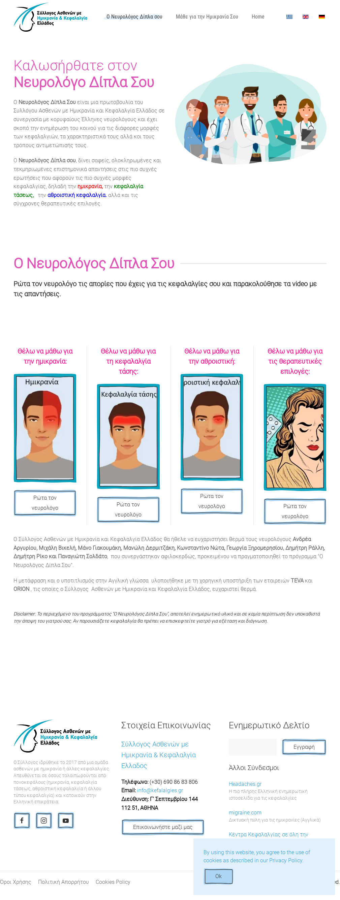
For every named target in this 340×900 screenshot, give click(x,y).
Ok (218, 876)
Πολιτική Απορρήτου (63, 882)
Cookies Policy (113, 882)
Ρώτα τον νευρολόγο (45, 503)
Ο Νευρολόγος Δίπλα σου (134, 16)
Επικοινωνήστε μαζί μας (163, 827)
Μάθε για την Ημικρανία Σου (207, 16)
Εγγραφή (304, 747)
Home (258, 16)
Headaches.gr (278, 791)
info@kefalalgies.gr (160, 790)
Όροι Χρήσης (15, 882)
